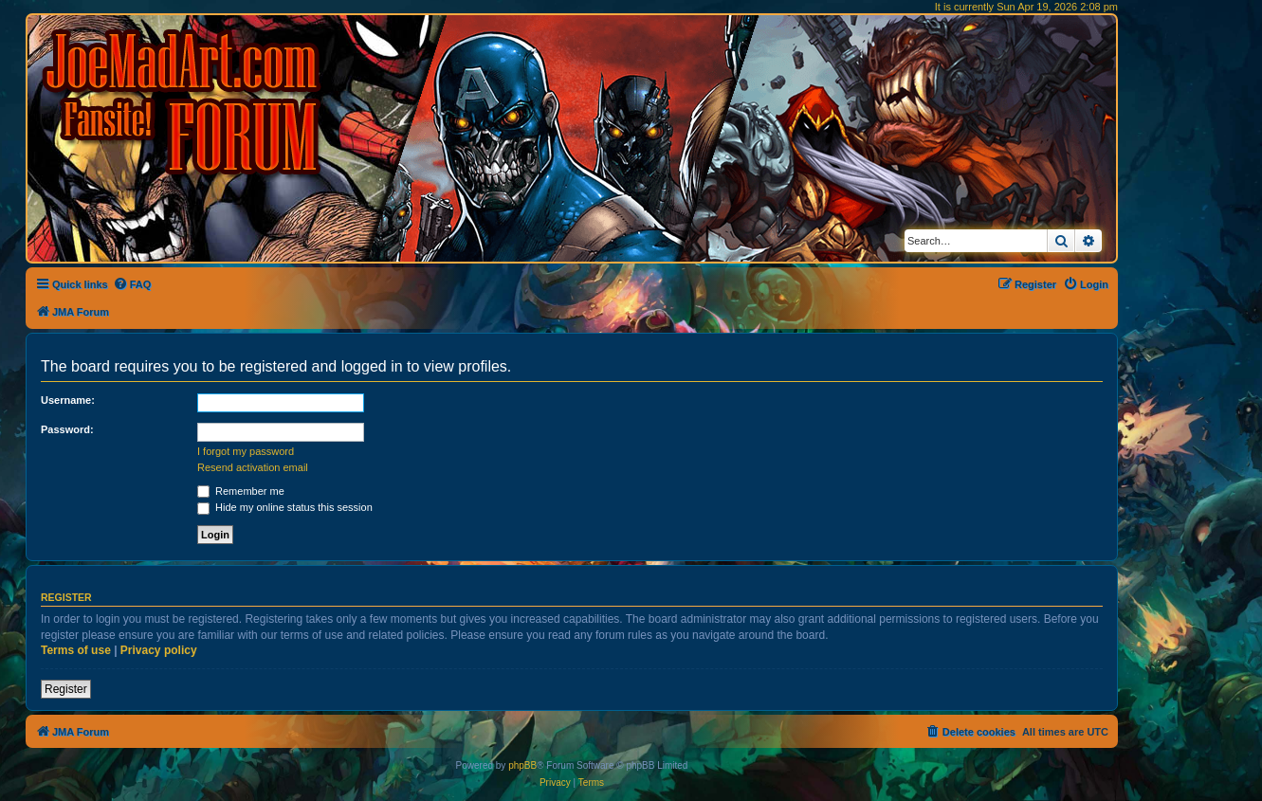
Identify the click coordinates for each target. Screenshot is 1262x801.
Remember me (240, 491)
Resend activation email (252, 467)
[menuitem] (132, 284)
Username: (68, 400)
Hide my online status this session (285, 507)
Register (66, 689)
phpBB (522, 765)
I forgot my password (245, 451)
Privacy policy (158, 650)
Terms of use (76, 650)
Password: (67, 429)
